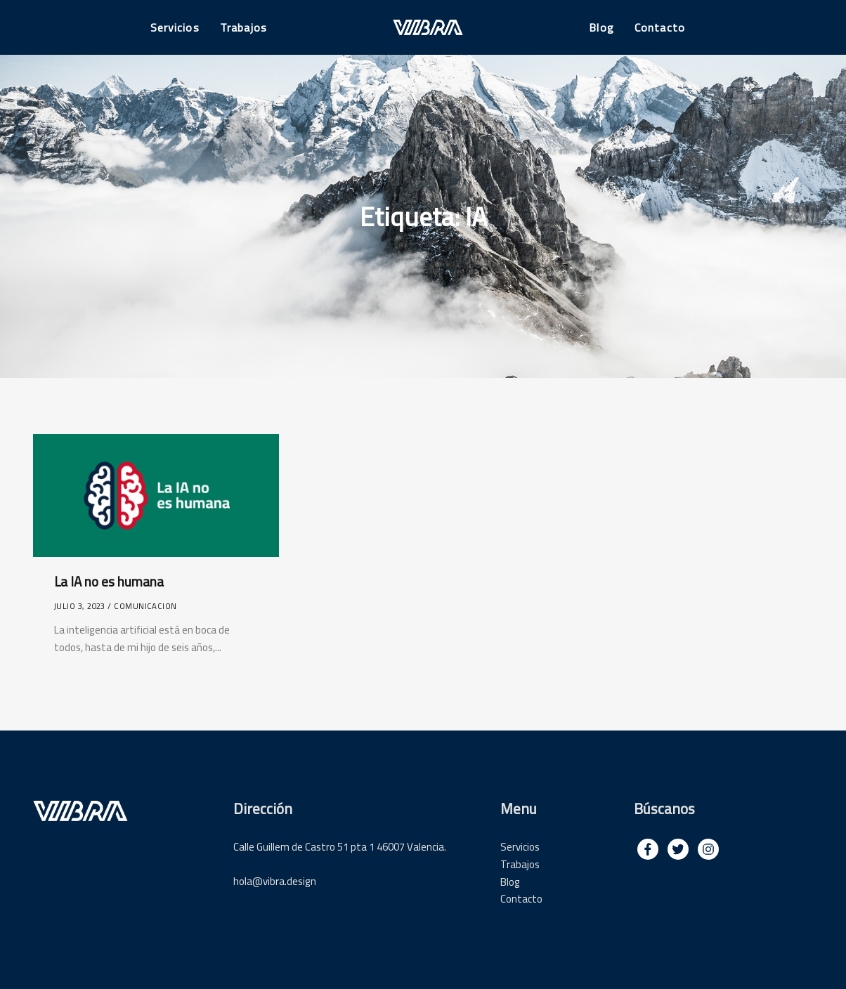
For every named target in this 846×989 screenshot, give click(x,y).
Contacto (521, 899)
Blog (510, 882)
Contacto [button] (659, 27)
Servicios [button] (175, 27)
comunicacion (145, 606)
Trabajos (520, 864)
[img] (647, 849)
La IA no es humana (109, 581)
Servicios (520, 847)
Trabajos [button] (243, 27)
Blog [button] (601, 27)
